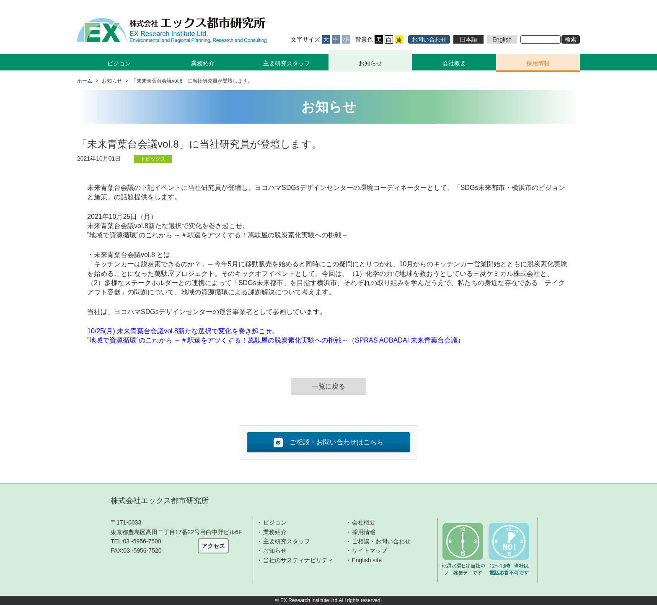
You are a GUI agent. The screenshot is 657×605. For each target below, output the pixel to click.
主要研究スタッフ (286, 63)
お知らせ (370, 63)
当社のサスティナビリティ (298, 560)
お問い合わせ (429, 39)
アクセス (213, 546)
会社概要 (454, 63)
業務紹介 (275, 532)
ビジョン (275, 522)
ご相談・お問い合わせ (381, 541)
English (502, 39)
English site (367, 560)
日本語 (468, 39)
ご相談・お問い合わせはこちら (328, 442)
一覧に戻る (328, 386)
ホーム (84, 81)
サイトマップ (369, 550)
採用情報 (538, 63)
